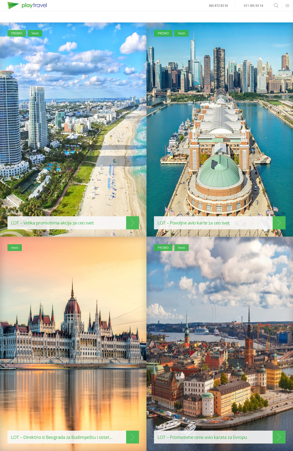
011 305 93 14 (253, 6)
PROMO (16, 33)
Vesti (35, 33)
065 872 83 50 (218, 6)
